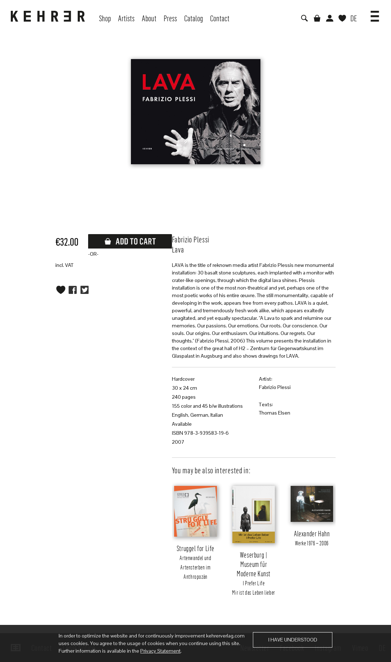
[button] (375, 13)
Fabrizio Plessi (275, 387)
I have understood (292, 639)
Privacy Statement (160, 651)
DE (353, 18)
